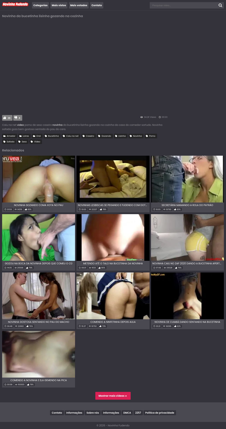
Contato (96, 5)
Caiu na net (72, 135)
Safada (10, 141)
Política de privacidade (159, 413)
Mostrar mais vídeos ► (113, 396)
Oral (38, 135)
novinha (57, 125)
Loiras (26, 135)
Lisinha (122, 135)
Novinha (137, 135)
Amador (11, 135)
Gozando (106, 135)
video (20, 125)
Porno (152, 135)
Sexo (24, 141)
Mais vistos (59, 5)
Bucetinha (53, 135)
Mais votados (78, 5)
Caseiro (90, 135)
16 (9, 118)
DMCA (127, 413)
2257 (138, 413)
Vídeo (37, 141)
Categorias (40, 5)
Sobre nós (93, 413)
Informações (74, 413)
